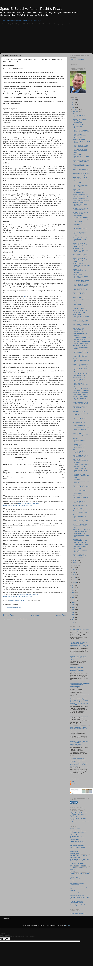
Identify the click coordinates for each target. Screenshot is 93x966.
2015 (73, 602)
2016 (73, 600)
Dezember (76, 109)
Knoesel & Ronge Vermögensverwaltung (76, 878)
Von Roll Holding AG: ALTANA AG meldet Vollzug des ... (81, 174)
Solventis (72, 890)
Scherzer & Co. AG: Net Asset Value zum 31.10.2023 (81, 530)
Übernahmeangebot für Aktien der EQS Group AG (81, 338)
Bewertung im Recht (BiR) (77, 845)
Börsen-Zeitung (74, 851)
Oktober (75, 560)
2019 (73, 592)
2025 (73, 102)
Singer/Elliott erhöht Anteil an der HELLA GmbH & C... (81, 307)
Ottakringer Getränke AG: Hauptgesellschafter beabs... (80, 407)
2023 (73, 107)
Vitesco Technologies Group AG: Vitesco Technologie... (81, 199)
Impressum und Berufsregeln (78, 913)
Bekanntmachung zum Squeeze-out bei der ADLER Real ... (79, 451)
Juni (74, 570)
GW (73, 781)
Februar (75, 579)
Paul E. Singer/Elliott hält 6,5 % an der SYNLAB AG (81, 280)
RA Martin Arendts (77, 784)
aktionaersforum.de (75, 828)
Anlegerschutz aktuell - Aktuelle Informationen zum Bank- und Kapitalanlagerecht (78, 832)
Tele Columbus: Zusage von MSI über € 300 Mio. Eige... (81, 218)
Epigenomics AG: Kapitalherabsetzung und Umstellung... (80, 136)
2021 (73, 587)
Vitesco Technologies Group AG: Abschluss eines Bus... (81, 195)
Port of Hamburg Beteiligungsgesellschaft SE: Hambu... (80, 276)
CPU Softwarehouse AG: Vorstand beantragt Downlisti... (80, 440)
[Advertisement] (46, 39)
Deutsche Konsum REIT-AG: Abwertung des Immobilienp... (81, 213)
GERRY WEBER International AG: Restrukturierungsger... (81, 496)
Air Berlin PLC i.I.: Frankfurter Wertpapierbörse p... (81, 374)
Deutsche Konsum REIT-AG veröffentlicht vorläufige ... (81, 208)
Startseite (35, 615)
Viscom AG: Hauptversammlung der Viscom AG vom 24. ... (80, 228)
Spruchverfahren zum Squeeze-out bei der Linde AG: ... (81, 156)
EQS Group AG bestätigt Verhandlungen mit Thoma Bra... (81, 360)
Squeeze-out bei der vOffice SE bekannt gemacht (80, 456)
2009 (73, 617)
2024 (73, 104)
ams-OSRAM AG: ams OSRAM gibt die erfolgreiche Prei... (79, 329)
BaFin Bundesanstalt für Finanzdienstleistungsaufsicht (78, 842)
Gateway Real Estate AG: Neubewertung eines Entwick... (80, 239)
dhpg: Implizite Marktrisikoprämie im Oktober (79, 271)
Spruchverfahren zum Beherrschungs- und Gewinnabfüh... (79, 555)
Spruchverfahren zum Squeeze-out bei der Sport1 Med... (81, 486)
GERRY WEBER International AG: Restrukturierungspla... (81, 389)
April (74, 575)
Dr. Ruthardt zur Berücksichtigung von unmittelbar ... (79, 223)
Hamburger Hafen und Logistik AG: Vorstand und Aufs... (81, 475)
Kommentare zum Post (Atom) (18, 619)
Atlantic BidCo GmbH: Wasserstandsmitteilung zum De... (80, 413)
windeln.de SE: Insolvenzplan (81, 183)
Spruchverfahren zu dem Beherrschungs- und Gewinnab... (80, 516)
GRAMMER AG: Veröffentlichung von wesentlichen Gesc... (79, 446)
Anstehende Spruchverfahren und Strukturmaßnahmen (81, 145)
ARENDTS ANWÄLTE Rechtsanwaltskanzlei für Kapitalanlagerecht (77, 838)
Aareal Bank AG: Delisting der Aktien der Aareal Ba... (81, 325)
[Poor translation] (7, 938)
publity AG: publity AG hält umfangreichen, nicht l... (80, 355)
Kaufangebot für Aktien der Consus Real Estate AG (80, 311)
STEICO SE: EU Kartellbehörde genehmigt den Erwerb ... (81, 316)
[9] (24, 296)
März (74, 577)
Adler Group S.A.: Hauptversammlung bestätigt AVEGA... (79, 191)
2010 (73, 614)
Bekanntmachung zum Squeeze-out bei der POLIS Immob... (81, 141)
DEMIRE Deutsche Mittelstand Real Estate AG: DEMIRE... (81, 265)
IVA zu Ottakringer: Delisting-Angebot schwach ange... (81, 255)
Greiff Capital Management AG (78, 865)
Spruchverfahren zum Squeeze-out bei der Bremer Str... (79, 115)
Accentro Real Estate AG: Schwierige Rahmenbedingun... (80, 121)
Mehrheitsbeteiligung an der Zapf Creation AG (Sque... (81, 402)
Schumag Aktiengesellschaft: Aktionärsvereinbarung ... (81, 170)
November (76, 111)
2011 (73, 612)
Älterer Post (61, 615)
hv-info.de (72, 871)
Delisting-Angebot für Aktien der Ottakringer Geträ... (80, 545)
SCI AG (72, 881)
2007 (73, 622)
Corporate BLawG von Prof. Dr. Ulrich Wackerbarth (78, 856)
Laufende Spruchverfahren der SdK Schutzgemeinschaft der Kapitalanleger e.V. (79, 684)
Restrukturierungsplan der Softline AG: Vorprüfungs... (81, 511)
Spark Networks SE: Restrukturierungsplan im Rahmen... (80, 461)
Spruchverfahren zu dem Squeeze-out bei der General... (80, 418)
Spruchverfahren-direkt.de (77, 895)
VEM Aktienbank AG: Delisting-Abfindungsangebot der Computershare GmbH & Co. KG (79, 643)
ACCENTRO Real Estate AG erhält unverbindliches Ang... (81, 429)
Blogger (67, 925)
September (76, 562)
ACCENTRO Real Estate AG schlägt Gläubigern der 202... (81, 398)
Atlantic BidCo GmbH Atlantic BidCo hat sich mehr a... (81, 288)
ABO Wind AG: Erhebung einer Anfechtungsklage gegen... (80, 150)
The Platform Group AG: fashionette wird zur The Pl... (80, 385)
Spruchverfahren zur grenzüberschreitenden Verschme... (80, 550)
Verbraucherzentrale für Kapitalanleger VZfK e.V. (76, 901)
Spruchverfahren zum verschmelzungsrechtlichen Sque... (81, 165)
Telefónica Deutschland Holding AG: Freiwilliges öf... (80, 470)
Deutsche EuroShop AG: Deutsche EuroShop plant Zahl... (81, 234)
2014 (73, 605)
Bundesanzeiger (74, 853)
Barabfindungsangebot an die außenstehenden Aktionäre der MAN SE (78, 658)
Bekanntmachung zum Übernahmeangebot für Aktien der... (80, 245)
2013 (73, 607)
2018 (73, 595)
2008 (73, 619)
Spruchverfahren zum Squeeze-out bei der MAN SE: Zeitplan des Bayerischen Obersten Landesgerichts (79, 744)
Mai (74, 572)
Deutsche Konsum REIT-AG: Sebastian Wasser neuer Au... (81, 370)
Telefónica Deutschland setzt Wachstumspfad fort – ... (81, 465)
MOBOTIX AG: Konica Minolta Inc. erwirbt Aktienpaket (79, 630)
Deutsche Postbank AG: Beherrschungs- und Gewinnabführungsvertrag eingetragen (77, 670)
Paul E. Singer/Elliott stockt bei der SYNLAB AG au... (80, 186)
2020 (73, 590)
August (75, 565)
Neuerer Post (8, 615)
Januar (75, 582)
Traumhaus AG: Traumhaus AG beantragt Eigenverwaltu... (80, 126)
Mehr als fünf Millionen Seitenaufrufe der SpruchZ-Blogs (21, 21)
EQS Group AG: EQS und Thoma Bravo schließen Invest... (80, 347)
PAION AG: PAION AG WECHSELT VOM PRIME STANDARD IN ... (81, 250)
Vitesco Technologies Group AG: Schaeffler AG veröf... (81, 351)
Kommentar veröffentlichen (13, 607)
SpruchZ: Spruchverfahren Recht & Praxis (31, 9)
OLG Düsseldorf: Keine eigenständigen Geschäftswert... (79, 492)
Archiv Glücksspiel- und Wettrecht (79, 822)
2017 (73, 597)
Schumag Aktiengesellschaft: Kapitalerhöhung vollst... (81, 160)
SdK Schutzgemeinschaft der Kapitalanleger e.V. (78, 884)
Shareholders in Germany (77, 59)
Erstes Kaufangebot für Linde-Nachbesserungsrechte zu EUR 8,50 (78, 728)
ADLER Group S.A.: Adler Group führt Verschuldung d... (81, 179)
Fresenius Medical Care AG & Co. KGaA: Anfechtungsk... (81, 365)
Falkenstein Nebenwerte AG (77, 863)
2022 (73, 585)
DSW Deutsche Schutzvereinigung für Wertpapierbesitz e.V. (79, 860)
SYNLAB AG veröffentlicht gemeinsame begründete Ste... (80, 526)
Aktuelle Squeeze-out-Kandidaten (79, 303)
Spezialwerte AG (74, 893)
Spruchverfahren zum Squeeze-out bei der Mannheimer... (79, 293)
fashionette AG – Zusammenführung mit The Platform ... (81, 481)
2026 (73, 100)
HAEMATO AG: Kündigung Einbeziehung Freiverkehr (81, 131)
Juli (74, 567)
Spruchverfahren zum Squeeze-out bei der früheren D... (79, 501)
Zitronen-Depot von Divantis (77, 905)
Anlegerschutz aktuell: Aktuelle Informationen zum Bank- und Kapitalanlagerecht (78, 814)
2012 (73, 609)
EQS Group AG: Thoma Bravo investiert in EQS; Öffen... (81, 342)
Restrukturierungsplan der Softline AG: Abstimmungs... (80, 507)
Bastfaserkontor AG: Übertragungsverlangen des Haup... (80, 204)
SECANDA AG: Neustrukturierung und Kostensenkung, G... (80, 540)
